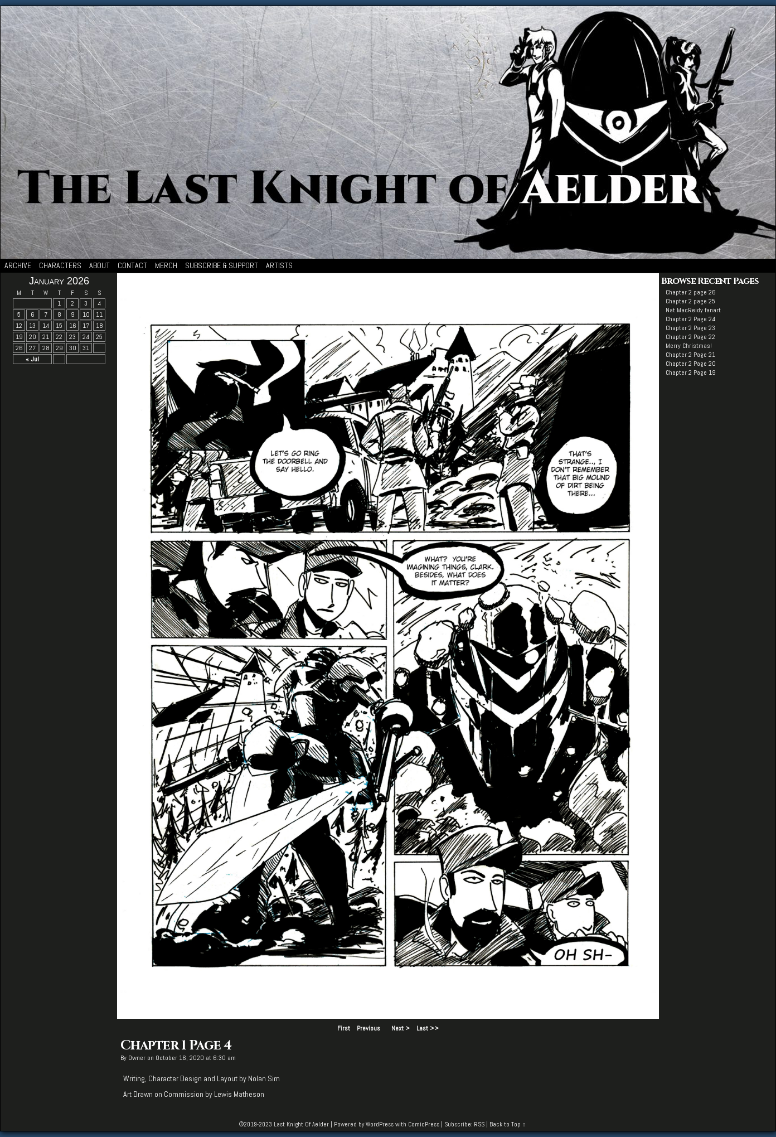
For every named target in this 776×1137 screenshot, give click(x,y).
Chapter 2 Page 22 (690, 336)
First (343, 1028)
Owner (137, 1057)
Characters (60, 265)
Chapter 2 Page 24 (690, 319)
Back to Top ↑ (507, 1124)
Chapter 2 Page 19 (691, 372)
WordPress (380, 1124)
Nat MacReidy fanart (693, 310)
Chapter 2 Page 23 (690, 327)
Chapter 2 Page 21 (690, 354)
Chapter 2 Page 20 (691, 363)
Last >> (427, 1028)
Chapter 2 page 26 (691, 292)
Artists (279, 265)
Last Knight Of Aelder (301, 1124)
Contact (132, 265)
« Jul (32, 359)
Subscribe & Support (221, 265)
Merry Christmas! (689, 345)
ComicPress (423, 1124)
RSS (479, 1124)
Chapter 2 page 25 (690, 301)
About (99, 265)
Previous (368, 1028)
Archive (17, 265)
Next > (400, 1028)
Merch (166, 265)
